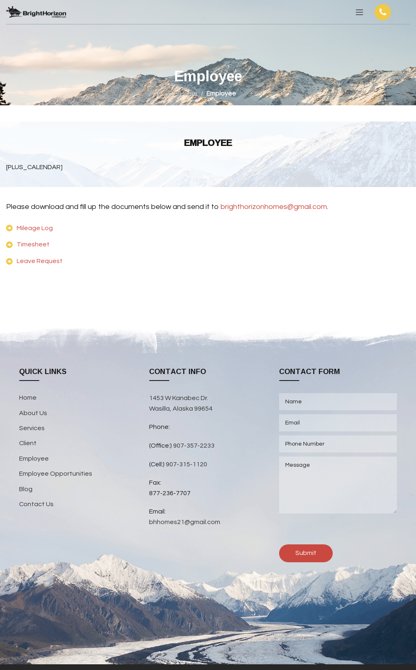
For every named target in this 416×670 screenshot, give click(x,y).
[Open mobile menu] (359, 12)
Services (32, 428)
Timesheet (33, 244)
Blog (25, 489)
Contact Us (36, 504)
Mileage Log (35, 228)
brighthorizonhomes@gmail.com (274, 207)
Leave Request (40, 261)
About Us (33, 413)
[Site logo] (36, 12)
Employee (34, 458)
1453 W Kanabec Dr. (178, 398)
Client (28, 443)
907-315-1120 (186, 464)
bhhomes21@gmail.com (184, 522)
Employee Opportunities (55, 473)
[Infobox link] (391, 12)
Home (188, 93)
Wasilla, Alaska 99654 (180, 408)
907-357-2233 (194, 445)
